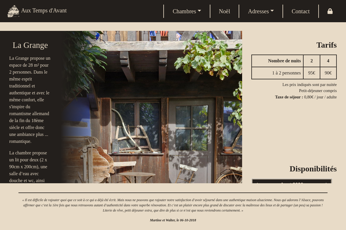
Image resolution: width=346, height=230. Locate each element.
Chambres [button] (184, 11)
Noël (224, 11)
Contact (301, 11)
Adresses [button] (258, 11)
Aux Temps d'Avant (37, 11)
